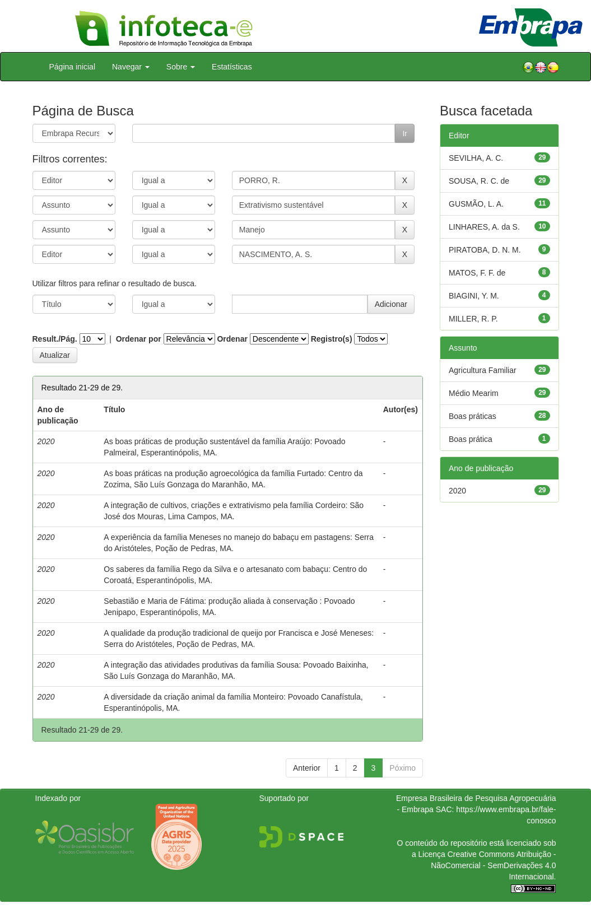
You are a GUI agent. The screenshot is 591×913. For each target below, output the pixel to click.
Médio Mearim (474, 393)
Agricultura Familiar (482, 370)
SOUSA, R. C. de (479, 180)
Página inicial (72, 66)
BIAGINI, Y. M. (474, 295)
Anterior (306, 767)
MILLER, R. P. (473, 318)
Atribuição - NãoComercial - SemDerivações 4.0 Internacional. (493, 865)
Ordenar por (138, 338)
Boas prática (470, 439)
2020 (457, 490)
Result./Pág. (54, 338)
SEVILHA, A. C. (476, 157)
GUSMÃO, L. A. (476, 203)
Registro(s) (331, 338)
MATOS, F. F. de (477, 272)
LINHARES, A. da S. (484, 226)
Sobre (180, 66)
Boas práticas (472, 416)
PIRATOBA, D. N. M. (485, 249)
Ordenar (232, 338)
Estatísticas (232, 66)
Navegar (131, 66)
